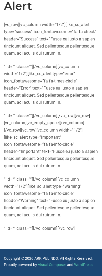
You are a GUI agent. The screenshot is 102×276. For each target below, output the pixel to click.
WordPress (83, 265)
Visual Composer (52, 265)
